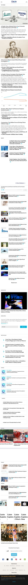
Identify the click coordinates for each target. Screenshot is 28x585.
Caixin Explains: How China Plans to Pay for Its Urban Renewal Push (18, 160)
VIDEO (2, 522)
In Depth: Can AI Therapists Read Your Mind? (12, 422)
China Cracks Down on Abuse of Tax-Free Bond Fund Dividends (14, 118)
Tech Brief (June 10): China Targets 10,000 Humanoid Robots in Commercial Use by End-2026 (18, 273)
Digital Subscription (12, 565)
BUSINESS (2, 483)
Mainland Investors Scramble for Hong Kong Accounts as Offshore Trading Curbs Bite (15, 346)
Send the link (14, 555)
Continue (14, 581)
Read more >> (4, 323)
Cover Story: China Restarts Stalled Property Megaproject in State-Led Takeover (17, 148)
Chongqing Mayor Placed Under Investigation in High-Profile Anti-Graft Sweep (14, 70)
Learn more (6, 579)
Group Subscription (18, 565)
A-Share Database (20, 183)
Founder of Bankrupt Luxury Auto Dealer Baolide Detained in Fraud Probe (15, 356)
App (4, 565)
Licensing (22, 565)
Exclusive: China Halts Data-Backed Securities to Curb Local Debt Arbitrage (14, 351)
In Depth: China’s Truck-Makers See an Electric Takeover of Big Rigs (14, 84)
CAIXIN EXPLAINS (4, 500)
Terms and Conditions (16, 574)
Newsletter (7, 565)
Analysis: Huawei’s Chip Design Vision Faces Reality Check (17, 153)
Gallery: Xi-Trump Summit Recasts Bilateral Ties (10, 444)
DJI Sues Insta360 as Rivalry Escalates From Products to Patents (13, 37)
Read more (14, 282)
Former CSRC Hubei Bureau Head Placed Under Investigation (13, 68)
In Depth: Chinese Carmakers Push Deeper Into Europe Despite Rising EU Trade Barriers (13, 75)
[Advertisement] (14, 454)
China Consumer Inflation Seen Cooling (12, 134)
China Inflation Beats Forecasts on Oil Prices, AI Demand (14, 132)
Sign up (23, 326)
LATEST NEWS (3, 192)
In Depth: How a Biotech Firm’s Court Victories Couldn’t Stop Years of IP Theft (13, 27)
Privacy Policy (11, 574)
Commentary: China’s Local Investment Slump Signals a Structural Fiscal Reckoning (16, 391)
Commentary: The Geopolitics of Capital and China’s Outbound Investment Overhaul (15, 372)
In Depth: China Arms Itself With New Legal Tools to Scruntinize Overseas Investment (17, 142)
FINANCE (2, 462)
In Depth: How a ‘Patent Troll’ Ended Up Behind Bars (14, 35)
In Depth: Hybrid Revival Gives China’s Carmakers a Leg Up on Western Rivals (12, 87)
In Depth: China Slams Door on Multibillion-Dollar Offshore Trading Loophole (15, 361)
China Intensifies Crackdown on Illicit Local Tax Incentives (14, 115)
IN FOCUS (2, 428)
